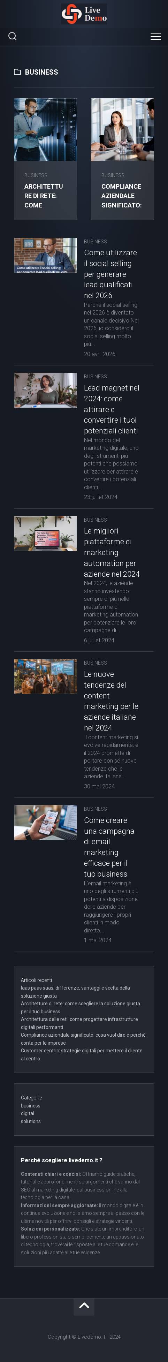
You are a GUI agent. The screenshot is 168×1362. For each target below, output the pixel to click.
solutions (31, 1121)
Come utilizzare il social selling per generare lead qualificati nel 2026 (110, 274)
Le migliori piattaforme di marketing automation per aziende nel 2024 (112, 552)
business (35, 175)
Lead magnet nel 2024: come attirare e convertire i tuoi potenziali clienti (111, 409)
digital (27, 1113)
